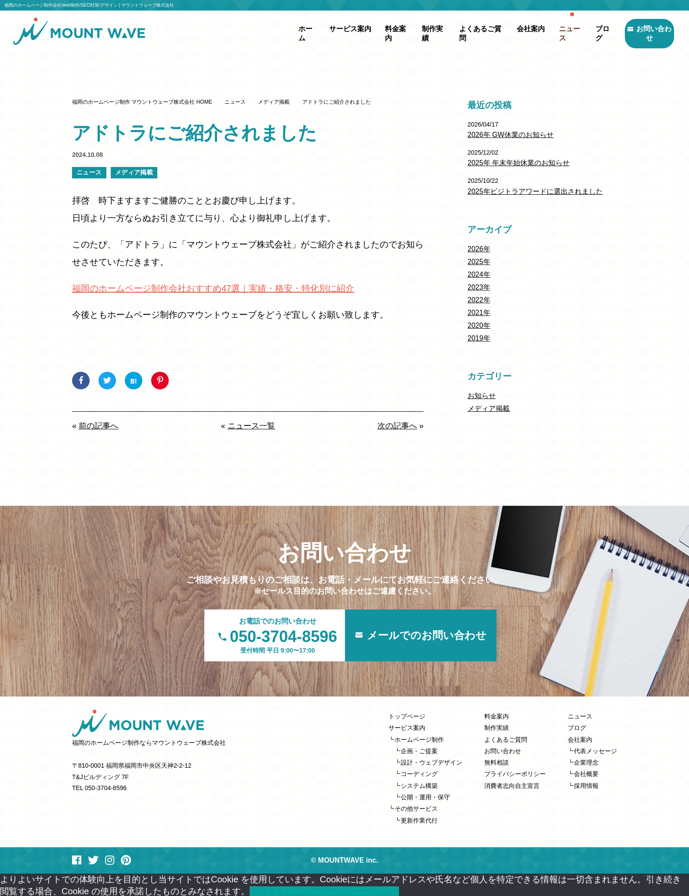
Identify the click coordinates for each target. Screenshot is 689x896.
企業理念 (586, 761)
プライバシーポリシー (515, 773)
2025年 (479, 261)
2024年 (479, 274)
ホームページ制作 (419, 739)
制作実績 (414, 33)
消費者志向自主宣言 (512, 784)
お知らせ (482, 395)
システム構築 (419, 784)
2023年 (479, 287)
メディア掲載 (274, 102)
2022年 (479, 300)
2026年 (479, 249)
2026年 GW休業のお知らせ (511, 134)
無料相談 (496, 761)
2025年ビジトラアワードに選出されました (535, 191)
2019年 (479, 338)
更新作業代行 (419, 819)
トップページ (406, 716)
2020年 (479, 325)
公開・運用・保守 (425, 796)
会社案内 (580, 739)
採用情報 (586, 784)
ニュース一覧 (251, 425)
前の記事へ (98, 425)
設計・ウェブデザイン (431, 761)
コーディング (419, 773)
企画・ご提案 (419, 750)
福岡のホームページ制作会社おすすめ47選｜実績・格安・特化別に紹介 (213, 288)
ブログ (586, 33)
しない (298, 890)
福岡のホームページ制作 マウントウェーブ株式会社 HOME (142, 102)
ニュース (553, 33)
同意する (267, 890)
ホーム (286, 33)
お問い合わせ (640, 33)
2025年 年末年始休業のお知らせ (518, 163)
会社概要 (586, 773)
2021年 (479, 312)
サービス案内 (406, 727)
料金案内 (377, 33)
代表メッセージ (595, 750)
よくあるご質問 (461, 33)
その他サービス (416, 807)
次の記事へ (397, 425)
